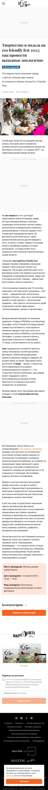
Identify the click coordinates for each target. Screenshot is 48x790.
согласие (10, 776)
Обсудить (22, 92)
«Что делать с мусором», (30, 449)
